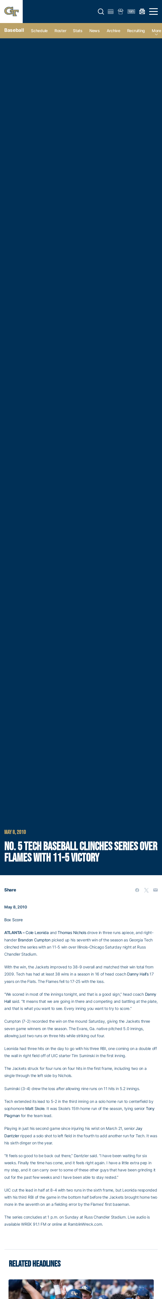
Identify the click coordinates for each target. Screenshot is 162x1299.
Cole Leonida (37, 932)
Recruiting (136, 30)
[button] (101, 12)
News (94, 30)
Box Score (13, 919)
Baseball (14, 30)
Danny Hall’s (138, 974)
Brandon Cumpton (34, 939)
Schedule (39, 30)
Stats (78, 30)
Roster (60, 30)
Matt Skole (34, 1108)
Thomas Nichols (72, 932)
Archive (113, 30)
